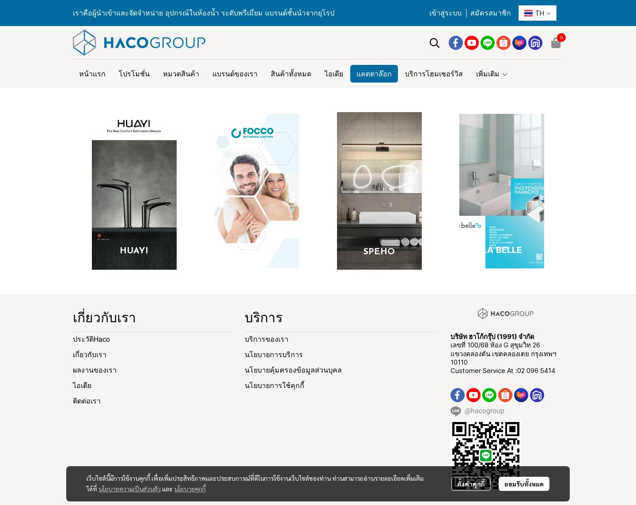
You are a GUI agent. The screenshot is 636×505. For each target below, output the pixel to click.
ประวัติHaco (91, 339)
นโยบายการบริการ (274, 354)
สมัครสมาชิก (490, 13)
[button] (537, 13)
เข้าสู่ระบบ (445, 13)
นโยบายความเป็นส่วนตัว (129, 489)
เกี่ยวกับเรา (89, 354)
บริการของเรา (266, 339)
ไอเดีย (82, 385)
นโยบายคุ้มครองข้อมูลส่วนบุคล (293, 370)
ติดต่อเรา (87, 401)
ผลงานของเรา (95, 370)
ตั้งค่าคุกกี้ (471, 484)
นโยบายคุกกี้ (190, 489)
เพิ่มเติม (492, 73)
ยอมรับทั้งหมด (524, 484)
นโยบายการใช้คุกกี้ (274, 385)
